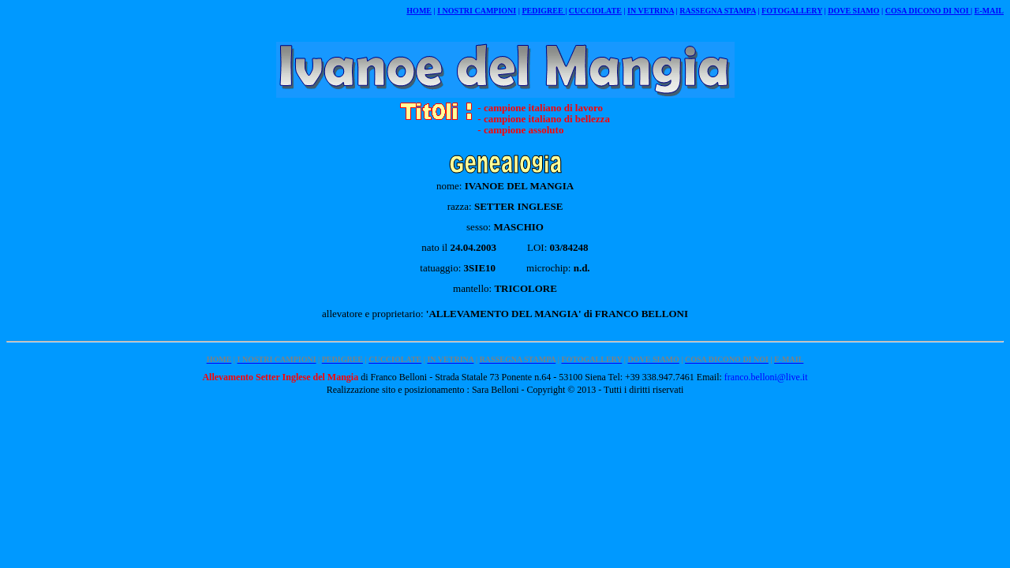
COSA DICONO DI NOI (928, 10)
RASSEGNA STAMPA (717, 10)
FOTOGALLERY (791, 10)
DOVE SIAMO (853, 10)
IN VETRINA (650, 10)
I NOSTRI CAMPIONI (476, 10)
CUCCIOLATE (595, 10)
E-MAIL (989, 10)
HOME (419, 10)
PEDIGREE (543, 10)
